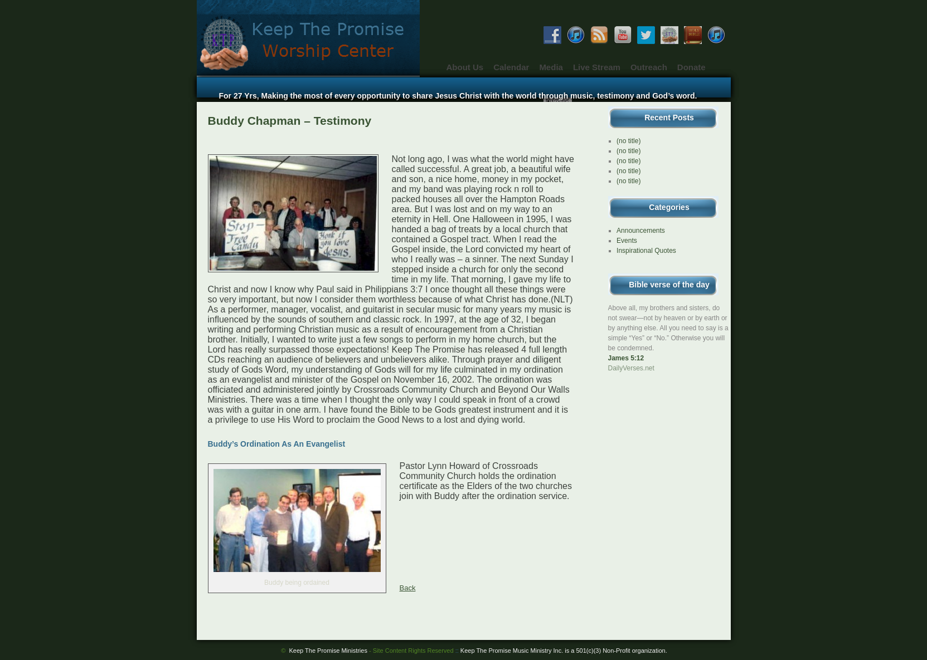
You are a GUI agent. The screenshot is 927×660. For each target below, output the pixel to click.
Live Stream (596, 67)
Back (408, 588)
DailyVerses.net (631, 368)
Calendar (511, 67)
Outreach (648, 67)
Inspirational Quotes (646, 251)
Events (627, 241)
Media (551, 67)
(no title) (628, 141)
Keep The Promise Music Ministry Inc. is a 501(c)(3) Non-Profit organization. (563, 650)
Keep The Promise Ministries (371, 650)
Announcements (641, 230)
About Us (465, 67)
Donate (691, 67)
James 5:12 (626, 358)
